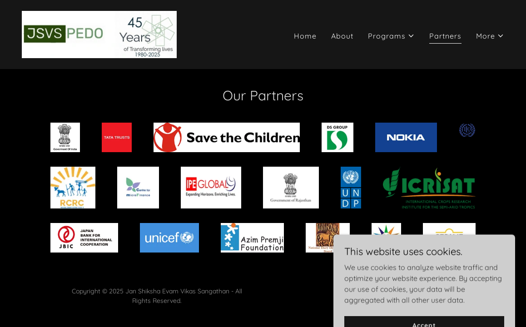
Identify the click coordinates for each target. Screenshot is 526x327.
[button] (391, 35)
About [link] (342, 35)
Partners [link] (445, 35)
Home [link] (305, 35)
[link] (99, 33)
